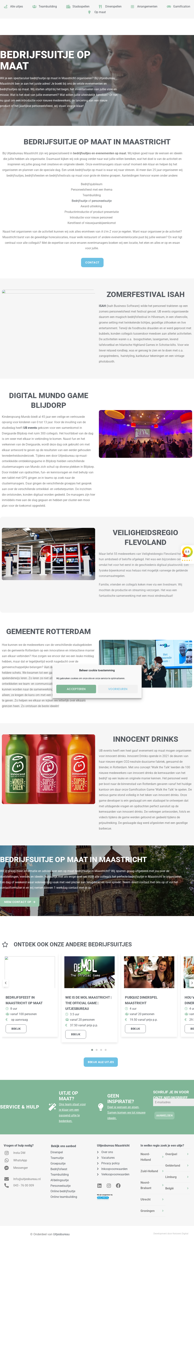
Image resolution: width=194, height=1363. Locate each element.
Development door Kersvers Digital (170, 1233)
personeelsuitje (102, 201)
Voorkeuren (118, 689)
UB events (30, 428)
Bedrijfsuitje (79, 201)
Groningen (148, 1211)
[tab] (153, 1157)
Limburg (171, 1177)
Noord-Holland (146, 1157)
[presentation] (5, 983)
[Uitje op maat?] (52, 1107)
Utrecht (145, 1199)
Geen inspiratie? (120, 1098)
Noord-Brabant (146, 1185)
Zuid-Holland (149, 1171)
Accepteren (76, 689)
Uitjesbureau (61, 1234)
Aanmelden (164, 1115)
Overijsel (171, 1154)
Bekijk (16, 1029)
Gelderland (172, 1165)
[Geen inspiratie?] (101, 1107)
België (169, 1188)
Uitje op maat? (68, 1095)
